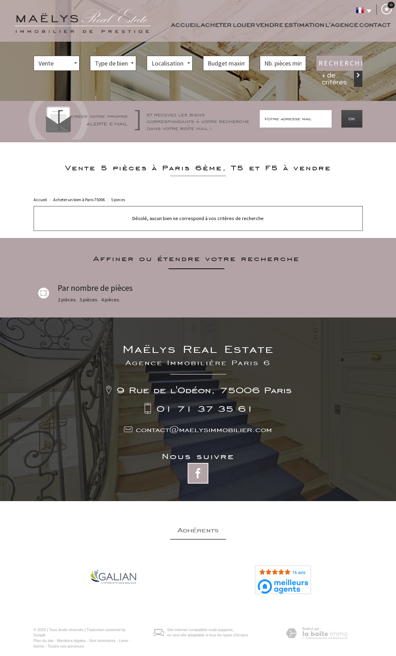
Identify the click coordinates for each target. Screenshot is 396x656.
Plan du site (44, 640)
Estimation (304, 24)
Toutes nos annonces (66, 646)
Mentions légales (71, 640)
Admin (39, 646)
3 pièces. (88, 299)
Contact (374, 24)
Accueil (185, 24)
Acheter (216, 24)
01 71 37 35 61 (205, 408)
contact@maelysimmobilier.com (204, 429)
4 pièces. (110, 299)
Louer (244, 24)
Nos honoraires (102, 640)
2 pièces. (67, 299)
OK (351, 118)
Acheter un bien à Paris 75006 (79, 199)
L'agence (341, 24)
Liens (123, 640)
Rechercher (341, 63)
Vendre (269, 24)
